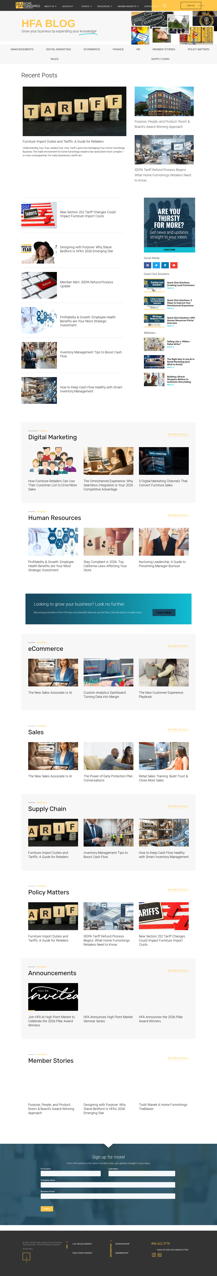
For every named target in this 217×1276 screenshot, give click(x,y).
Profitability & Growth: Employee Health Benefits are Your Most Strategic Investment (88, 321)
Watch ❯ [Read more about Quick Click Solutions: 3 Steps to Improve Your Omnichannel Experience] (170, 308)
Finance (118, 49)
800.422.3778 (160, 1243)
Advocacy (67, 6)
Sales (55, 59)
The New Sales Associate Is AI (50, 693)
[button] (147, 265)
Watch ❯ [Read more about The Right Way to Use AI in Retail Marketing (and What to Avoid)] (170, 367)
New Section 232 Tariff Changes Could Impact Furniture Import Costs (88, 214)
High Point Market (82, 1253)
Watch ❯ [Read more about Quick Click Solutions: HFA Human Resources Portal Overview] (170, 326)
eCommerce (92, 49)
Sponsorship (122, 1244)
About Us (49, 6)
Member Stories (164, 49)
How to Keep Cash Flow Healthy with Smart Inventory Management (91, 389)
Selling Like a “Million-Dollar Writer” (178, 342)
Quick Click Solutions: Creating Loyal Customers (181, 284)
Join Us (191, 5)
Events (85, 6)
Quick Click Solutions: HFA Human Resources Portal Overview (181, 320)
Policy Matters (198, 49)
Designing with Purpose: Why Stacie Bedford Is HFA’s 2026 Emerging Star (86, 249)
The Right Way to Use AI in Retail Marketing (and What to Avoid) (180, 362)
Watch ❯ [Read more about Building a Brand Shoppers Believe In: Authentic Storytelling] (170, 385)
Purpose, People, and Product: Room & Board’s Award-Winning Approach (51, 1109)
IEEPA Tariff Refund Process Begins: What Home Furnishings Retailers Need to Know (163, 175)
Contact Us (150, 6)
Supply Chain (160, 59)
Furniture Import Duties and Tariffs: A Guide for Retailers (63, 141)
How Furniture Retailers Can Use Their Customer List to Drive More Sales (52, 485)
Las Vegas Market (82, 1244)
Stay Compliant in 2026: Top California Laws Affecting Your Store (105, 566)
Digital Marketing (58, 49)
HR (138, 49)
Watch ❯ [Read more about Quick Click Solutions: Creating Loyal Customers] (170, 288)
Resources (103, 6)
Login (171, 14)
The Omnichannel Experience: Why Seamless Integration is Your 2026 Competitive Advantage (108, 485)
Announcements (22, 49)
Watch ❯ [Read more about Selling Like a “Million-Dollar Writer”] (170, 347)
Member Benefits (127, 6)
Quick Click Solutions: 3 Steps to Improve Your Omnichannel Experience (180, 303)
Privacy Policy (28, 1249)
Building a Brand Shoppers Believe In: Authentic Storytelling (179, 379)
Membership (121, 1253)
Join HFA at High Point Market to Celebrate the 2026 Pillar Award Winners (51, 1021)
